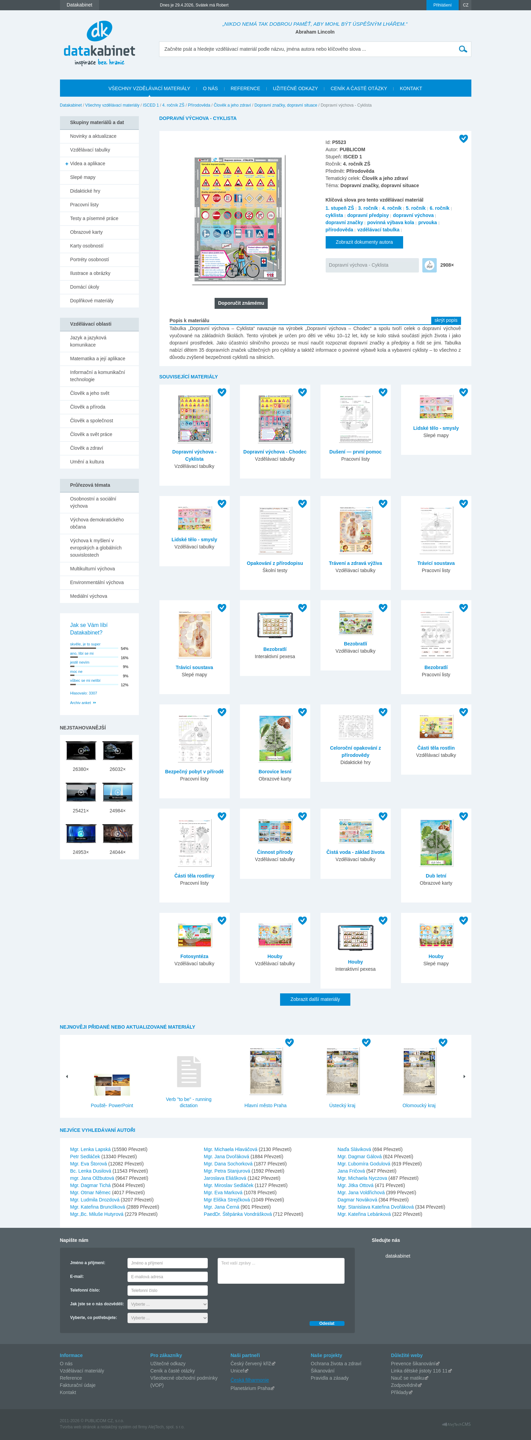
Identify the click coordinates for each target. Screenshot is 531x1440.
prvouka (427, 222)
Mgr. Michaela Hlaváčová (231, 1149)
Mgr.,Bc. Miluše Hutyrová (97, 1214)
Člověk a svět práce (91, 434)
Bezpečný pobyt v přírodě (194, 771)
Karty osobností (87, 246)
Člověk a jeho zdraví (232, 105)
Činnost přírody (275, 852)
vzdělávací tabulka (378, 229)
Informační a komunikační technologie (97, 376)
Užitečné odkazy (168, 1363)
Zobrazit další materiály (315, 999)
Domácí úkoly (84, 287)
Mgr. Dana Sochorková (229, 1163)
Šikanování (323, 1371)
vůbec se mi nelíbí (85, 680)
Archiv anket (80, 703)
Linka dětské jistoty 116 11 (419, 1371)
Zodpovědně (404, 1385)
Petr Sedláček (85, 1156)
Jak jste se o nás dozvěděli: (97, 1304)
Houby (274, 956)
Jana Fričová (352, 1171)
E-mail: (77, 1276)
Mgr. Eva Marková (224, 1192)
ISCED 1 (151, 105)
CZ (466, 5)
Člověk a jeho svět (89, 393)
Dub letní (436, 876)
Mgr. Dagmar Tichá (91, 1185)
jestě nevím (79, 662)
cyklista (334, 215)
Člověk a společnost (91, 420)
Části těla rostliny (194, 876)
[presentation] (270, 1300)
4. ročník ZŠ (173, 105)
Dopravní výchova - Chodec (274, 452)
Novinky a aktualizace (93, 136)
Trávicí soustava (436, 563)
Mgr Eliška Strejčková (227, 1199)
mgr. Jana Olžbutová (93, 1178)
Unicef (237, 1371)
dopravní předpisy (368, 215)
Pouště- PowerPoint (112, 1105)
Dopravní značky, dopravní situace (285, 105)
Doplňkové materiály (92, 300)
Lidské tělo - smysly (436, 428)
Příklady (400, 1392)
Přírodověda (199, 105)
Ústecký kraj (342, 1105)
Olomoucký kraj (418, 1105)
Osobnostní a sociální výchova (93, 502)
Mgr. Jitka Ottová (356, 1185)
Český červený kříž (251, 1363)
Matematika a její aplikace (97, 358)
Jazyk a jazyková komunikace (88, 341)
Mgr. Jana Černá (222, 1207)
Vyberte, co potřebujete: (93, 1317)
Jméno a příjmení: (88, 1262)
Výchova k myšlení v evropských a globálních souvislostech (96, 548)
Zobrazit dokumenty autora (364, 242)
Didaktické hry (85, 191)
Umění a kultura (87, 461)
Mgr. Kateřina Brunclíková (98, 1207)
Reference (71, 1378)
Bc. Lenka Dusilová (91, 1171)
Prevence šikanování (413, 1363)
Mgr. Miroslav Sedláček (229, 1185)
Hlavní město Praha (265, 1105)
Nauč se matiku (407, 1378)
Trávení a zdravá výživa (355, 563)
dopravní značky (344, 222)
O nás (66, 1363)
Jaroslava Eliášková (226, 1178)
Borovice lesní (274, 771)
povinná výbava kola (390, 222)
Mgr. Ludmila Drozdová (95, 1199)
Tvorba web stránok (78, 1427)
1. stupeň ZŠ (340, 208)
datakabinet (398, 1256)
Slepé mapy (83, 177)
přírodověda (339, 229)
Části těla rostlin (436, 748)
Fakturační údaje (78, 1385)
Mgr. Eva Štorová (89, 1163)
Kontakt (68, 1392)
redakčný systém (115, 1427)
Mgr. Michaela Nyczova (363, 1178)
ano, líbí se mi (82, 653)
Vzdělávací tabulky (90, 150)
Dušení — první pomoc (355, 452)
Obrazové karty (86, 232)
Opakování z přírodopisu (275, 563)
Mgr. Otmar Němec (91, 1192)
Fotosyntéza (194, 956)
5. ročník (416, 208)
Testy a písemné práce (94, 218)
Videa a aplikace (87, 163)
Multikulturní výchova (92, 568)
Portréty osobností (89, 259)
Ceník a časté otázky (172, 1371)
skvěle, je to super (85, 644)
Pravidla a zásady (330, 1378)
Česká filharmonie (250, 1380)
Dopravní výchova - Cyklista (359, 265)
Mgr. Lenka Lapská (91, 1149)
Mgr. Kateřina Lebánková (365, 1214)
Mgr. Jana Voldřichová (362, 1192)
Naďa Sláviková (355, 1149)
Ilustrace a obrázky (90, 273)
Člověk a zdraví (86, 448)
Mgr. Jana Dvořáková (227, 1156)
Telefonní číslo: (85, 1290)
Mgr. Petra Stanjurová (228, 1171)
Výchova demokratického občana (97, 523)
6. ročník (440, 208)
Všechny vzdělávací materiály (112, 105)
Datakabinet (71, 105)
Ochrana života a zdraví (336, 1363)
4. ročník (392, 208)
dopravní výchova (413, 215)
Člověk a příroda (88, 407)
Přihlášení (442, 5)
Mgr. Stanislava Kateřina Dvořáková (376, 1207)
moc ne (76, 671)
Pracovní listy (84, 204)
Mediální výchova (88, 596)
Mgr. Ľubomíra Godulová (365, 1163)
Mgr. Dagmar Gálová (360, 1156)
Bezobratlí (275, 649)
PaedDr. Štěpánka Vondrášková (238, 1214)
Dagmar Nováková (358, 1199)
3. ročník (368, 208)
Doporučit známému (241, 303)
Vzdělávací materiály (82, 1371)
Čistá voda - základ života (355, 852)
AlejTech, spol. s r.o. (166, 1427)
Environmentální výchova (97, 582)
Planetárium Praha (250, 1388)
